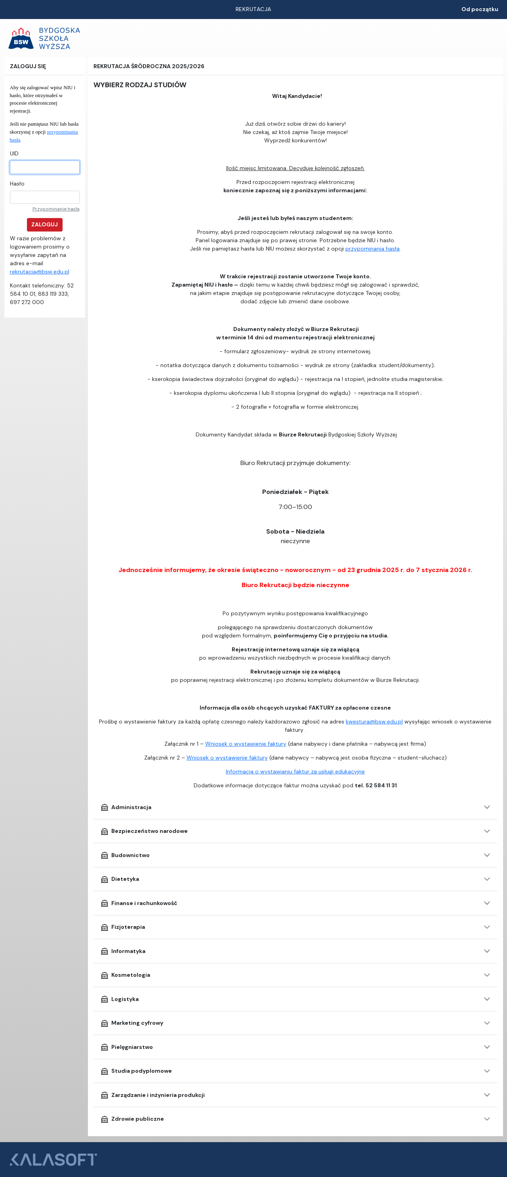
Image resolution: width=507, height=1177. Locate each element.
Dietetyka (119, 879)
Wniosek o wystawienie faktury (245, 743)
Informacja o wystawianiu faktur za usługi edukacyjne (295, 771)
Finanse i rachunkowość (138, 903)
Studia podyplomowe (136, 1071)
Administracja (125, 807)
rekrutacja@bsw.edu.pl (39, 271)
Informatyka (122, 951)
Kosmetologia (125, 975)
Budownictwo (125, 855)
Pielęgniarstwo (126, 1047)
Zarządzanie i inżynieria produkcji (152, 1095)
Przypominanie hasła (56, 209)
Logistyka (119, 999)
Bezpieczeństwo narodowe (144, 831)
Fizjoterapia (122, 927)
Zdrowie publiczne (132, 1119)
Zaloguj (44, 224)
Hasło (17, 183)
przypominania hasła (372, 248)
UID (14, 153)
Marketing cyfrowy (131, 1023)
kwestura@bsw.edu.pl (374, 721)
